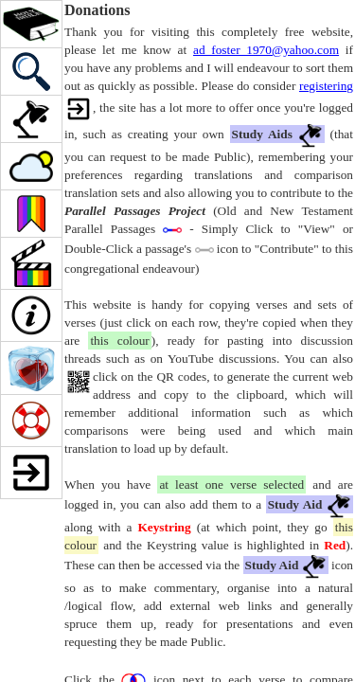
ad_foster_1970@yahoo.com (266, 50)
